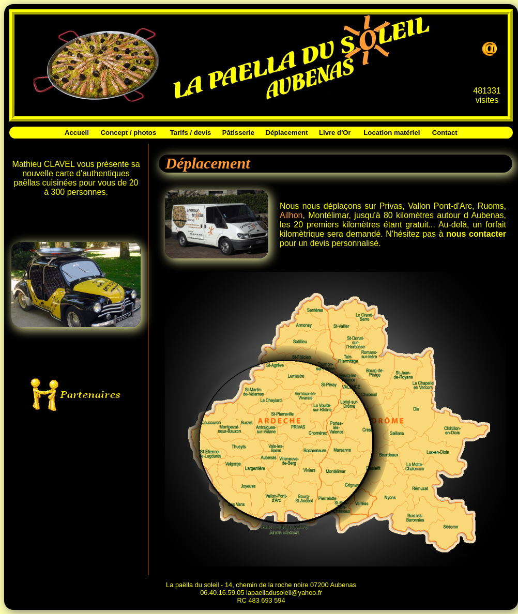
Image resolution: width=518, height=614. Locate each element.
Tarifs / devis (190, 132)
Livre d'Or (335, 132)
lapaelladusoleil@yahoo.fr (284, 592)
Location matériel (391, 132)
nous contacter (476, 233)
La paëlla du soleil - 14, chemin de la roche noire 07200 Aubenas (261, 585)
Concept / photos (129, 132)
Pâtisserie (238, 132)
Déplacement (286, 132)
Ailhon (291, 215)
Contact (445, 132)
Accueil (77, 132)
